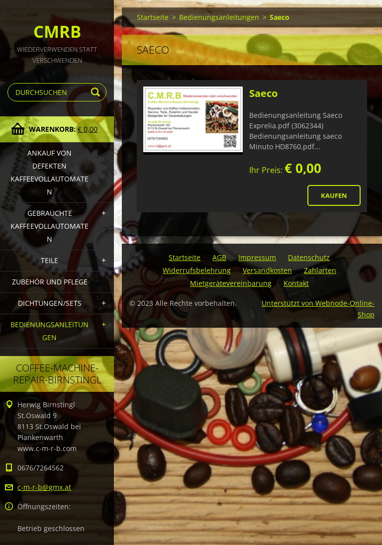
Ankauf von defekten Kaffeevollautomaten (49, 172)
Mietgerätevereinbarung (231, 283)
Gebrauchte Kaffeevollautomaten (49, 226)
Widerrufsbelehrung (197, 270)
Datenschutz (309, 257)
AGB (219, 257)
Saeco (263, 93)
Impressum (257, 257)
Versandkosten (267, 270)
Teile (49, 260)
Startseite (153, 17)
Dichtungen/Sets (50, 303)
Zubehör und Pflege (50, 281)
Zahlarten (320, 270)
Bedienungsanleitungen (49, 331)
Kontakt (296, 283)
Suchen (97, 92)
